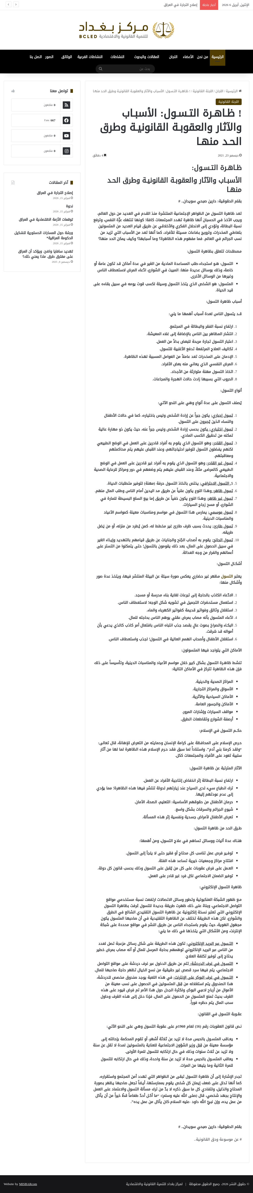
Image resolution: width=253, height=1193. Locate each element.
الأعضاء (188, 57)
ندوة (69, 206)
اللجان (173, 57)
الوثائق (66, 57)
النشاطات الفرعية (90, 57)
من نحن (202, 57)
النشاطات (117, 57)
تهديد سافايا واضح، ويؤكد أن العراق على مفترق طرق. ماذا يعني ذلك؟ (45, 254)
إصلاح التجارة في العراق (180, 5)
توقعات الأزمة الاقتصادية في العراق (46, 219)
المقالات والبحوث (146, 57)
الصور (49, 57)
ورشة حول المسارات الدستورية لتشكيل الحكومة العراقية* (43, 235)
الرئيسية (217, 57)
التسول (227, 576)
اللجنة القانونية (203, 91)
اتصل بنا (36, 57)
